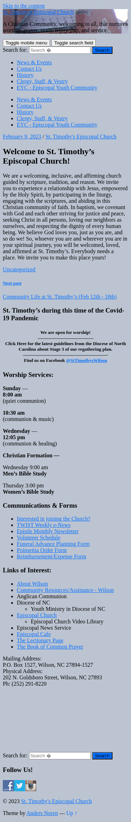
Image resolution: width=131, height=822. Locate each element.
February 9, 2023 (22, 137)
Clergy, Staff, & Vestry (42, 81)
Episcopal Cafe (34, 634)
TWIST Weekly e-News (44, 525)
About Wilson (32, 584)
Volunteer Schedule (38, 538)
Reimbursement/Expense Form (51, 556)
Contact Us (29, 69)
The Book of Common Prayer (50, 647)
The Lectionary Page (40, 640)
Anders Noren (42, 813)
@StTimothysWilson (86, 360)
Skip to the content (24, 6)
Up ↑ (72, 813)
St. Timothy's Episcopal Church (38, 12)
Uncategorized (19, 269)
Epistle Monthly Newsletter (48, 531)
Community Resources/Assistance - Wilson (65, 590)
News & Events (34, 62)
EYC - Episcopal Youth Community (57, 88)
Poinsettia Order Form (42, 550)
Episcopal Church (37, 615)
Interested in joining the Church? (53, 519)
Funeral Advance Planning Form (53, 544)
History (25, 75)
